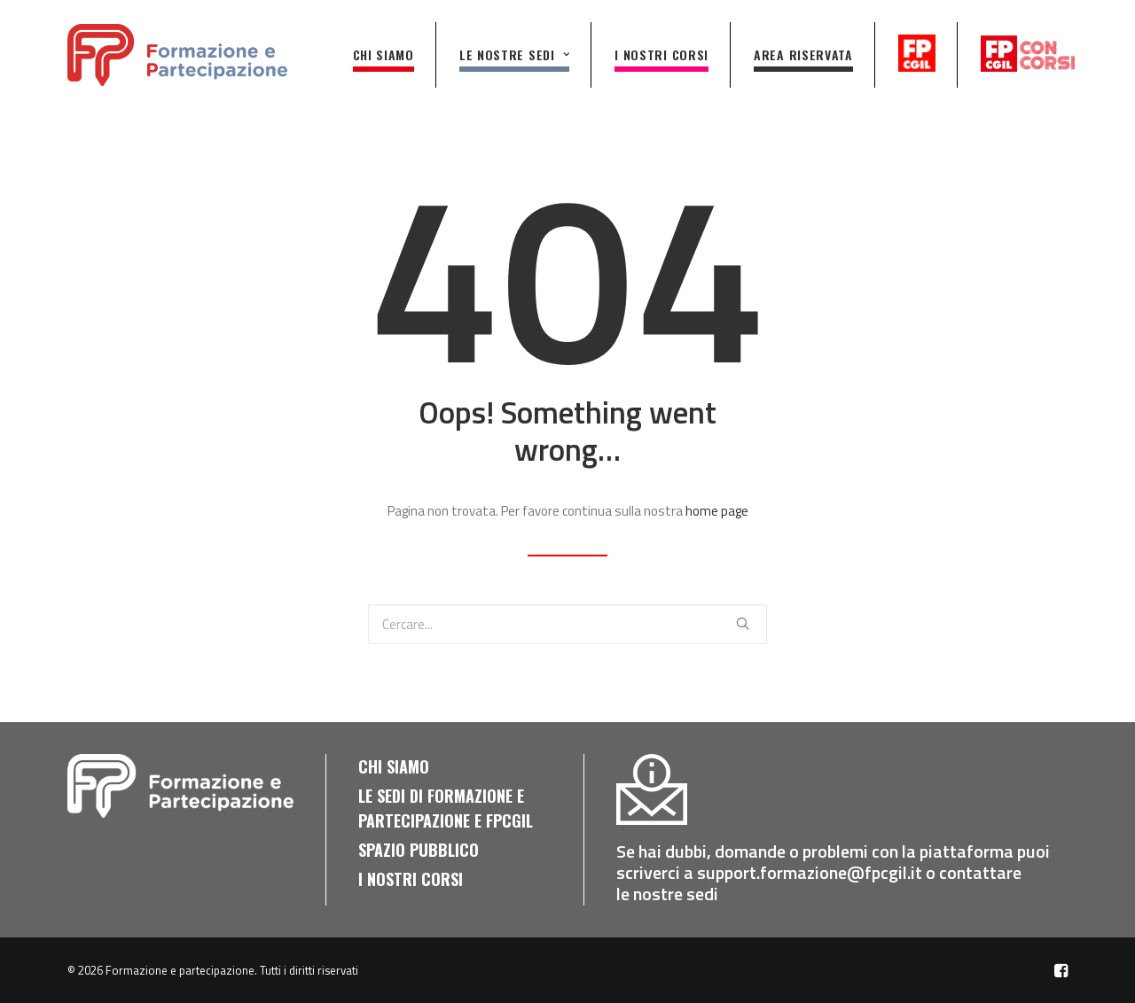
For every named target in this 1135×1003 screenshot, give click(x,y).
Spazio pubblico (418, 849)
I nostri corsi (661, 54)
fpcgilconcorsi (1028, 53)
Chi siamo (383, 54)
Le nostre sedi (514, 54)
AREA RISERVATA (803, 54)
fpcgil (918, 53)
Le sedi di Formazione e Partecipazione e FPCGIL (445, 808)
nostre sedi (677, 893)
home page (716, 511)
